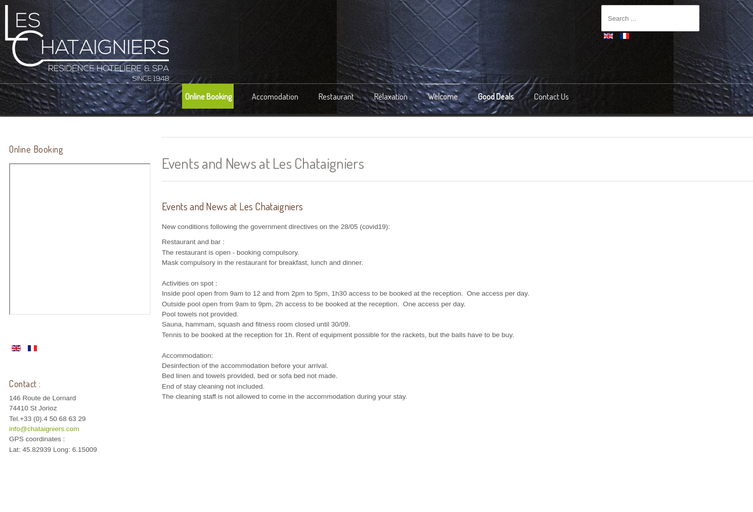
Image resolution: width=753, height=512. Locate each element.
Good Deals (496, 96)
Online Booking (208, 96)
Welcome (443, 96)
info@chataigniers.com (44, 429)
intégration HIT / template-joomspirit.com (376, 504)
